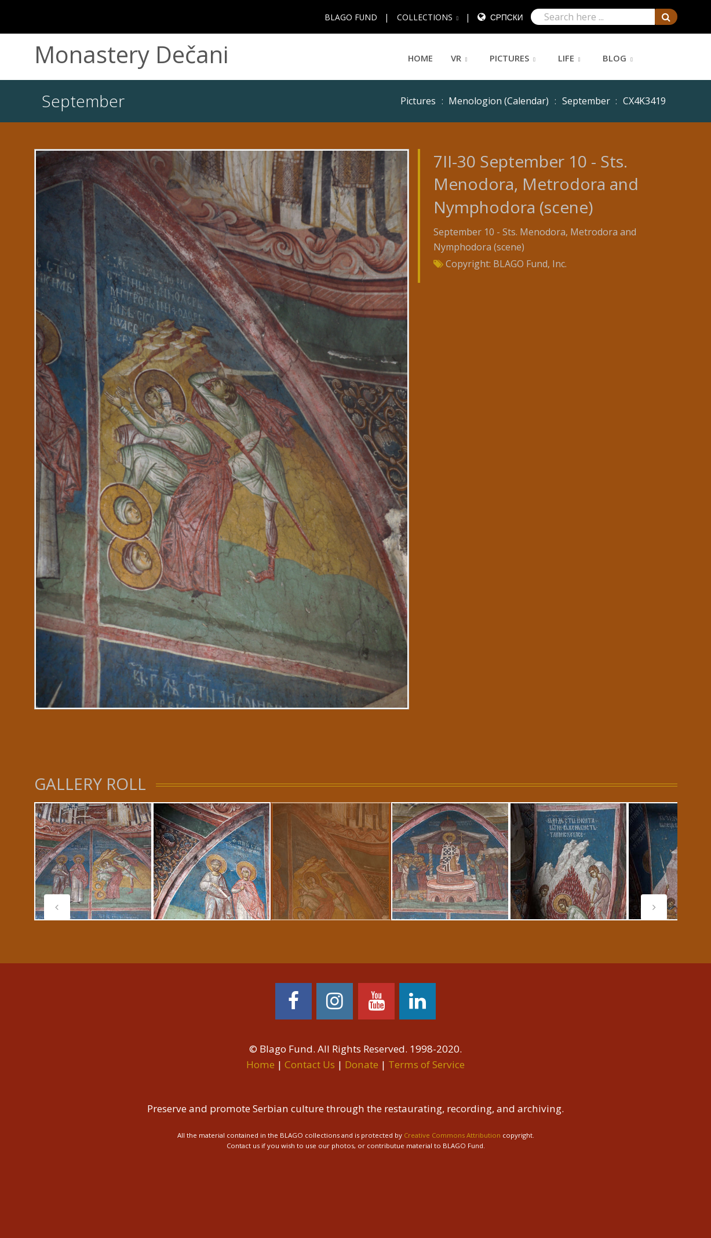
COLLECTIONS (425, 17)
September (586, 100)
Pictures (509, 58)
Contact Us (310, 1064)
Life (566, 58)
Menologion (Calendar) (499, 100)
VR (456, 58)
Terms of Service (426, 1064)
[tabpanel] (93, 861)
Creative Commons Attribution (452, 1135)
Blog (614, 58)
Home (420, 58)
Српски (506, 17)
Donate (361, 1064)
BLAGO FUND (350, 17)
